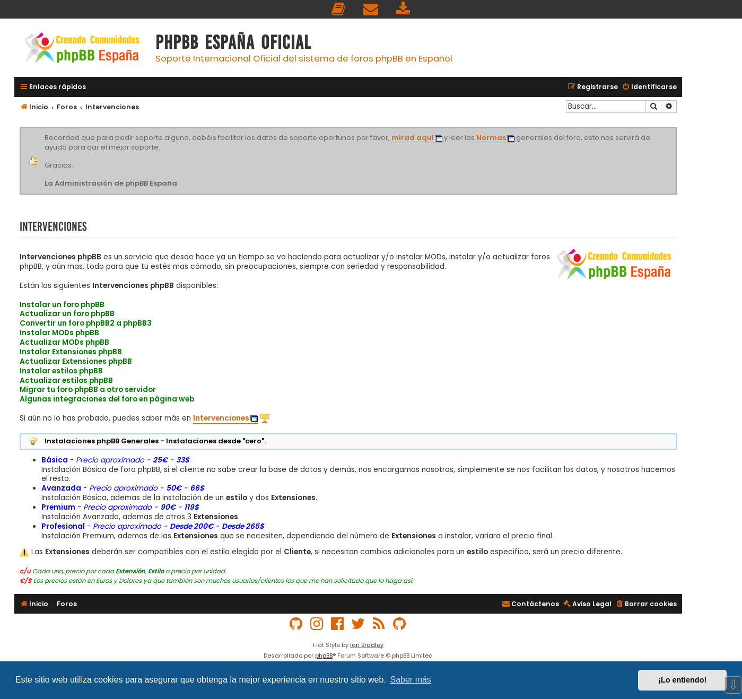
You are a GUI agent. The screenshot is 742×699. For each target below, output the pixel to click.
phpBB (324, 655)
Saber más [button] (410, 679)
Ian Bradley (366, 645)
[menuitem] (339, 9)
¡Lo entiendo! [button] (682, 680)
